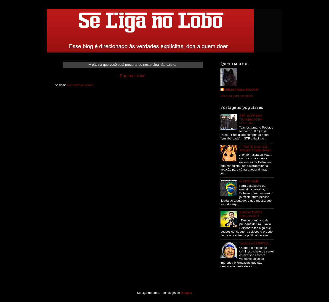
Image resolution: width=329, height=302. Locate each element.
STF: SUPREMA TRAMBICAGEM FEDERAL (250, 119)
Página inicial (132, 75)
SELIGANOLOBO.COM (241, 89)
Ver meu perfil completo (236, 95)
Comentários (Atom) (81, 85)
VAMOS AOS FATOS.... (255, 243)
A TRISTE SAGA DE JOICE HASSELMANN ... (256, 148)
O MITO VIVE (248, 181)
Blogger (186, 292)
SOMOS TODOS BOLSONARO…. (251, 214)
